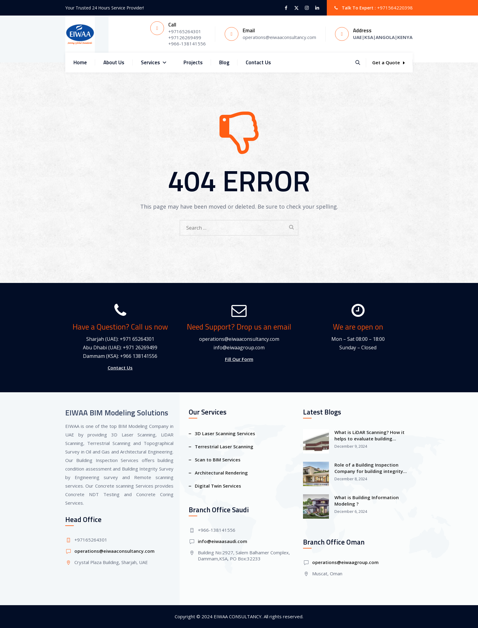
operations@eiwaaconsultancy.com (239, 339)
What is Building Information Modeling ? (366, 500)
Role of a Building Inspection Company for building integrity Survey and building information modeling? (370, 468)
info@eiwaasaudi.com (222, 541)
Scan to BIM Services (218, 460)
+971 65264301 (137, 339)
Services (154, 62)
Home (80, 62)
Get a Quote (388, 62)
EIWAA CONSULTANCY (238, 616)
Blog (224, 62)
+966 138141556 (138, 356)
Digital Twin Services (218, 486)
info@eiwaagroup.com (239, 347)
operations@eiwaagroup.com (345, 562)
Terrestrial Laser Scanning (224, 446)
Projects (193, 62)
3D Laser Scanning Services (225, 433)
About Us (113, 62)
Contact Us (258, 62)
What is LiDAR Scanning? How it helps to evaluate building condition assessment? (369, 435)
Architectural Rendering (221, 473)
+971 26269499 (140, 347)
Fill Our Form (239, 359)
